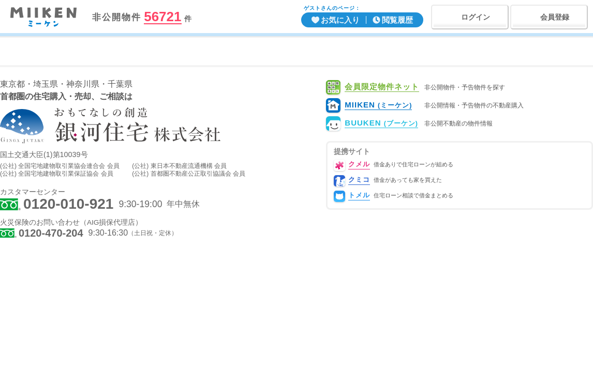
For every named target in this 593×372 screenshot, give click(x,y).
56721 (162, 17)
